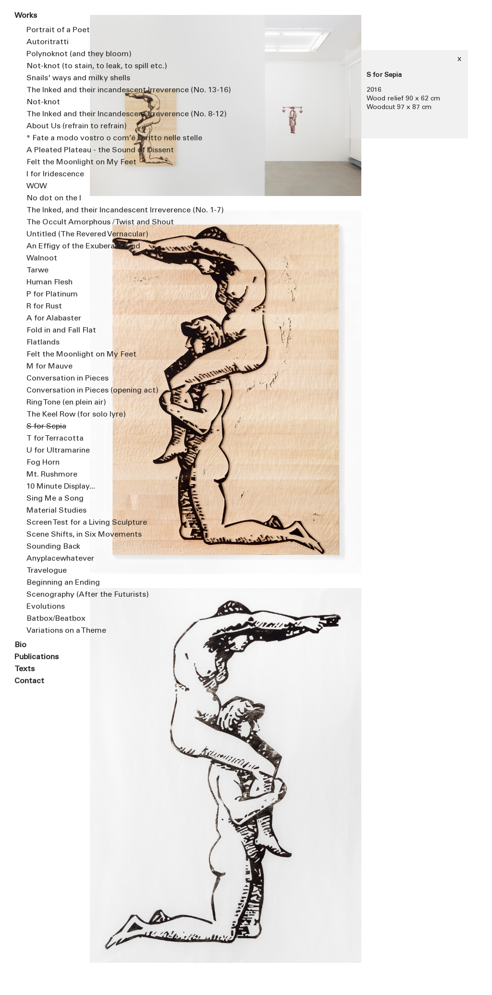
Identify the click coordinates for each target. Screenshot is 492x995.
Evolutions (45, 607)
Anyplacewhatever (58, 559)
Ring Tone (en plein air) (58, 402)
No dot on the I (53, 198)
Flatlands (43, 342)
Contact (29, 681)
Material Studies (56, 511)
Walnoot (41, 258)
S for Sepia (46, 426)
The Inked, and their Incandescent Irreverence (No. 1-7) (58, 210)
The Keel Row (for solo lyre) (58, 414)
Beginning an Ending (58, 583)
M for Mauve (49, 366)
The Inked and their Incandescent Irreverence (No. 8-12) (58, 114)
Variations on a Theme (58, 631)
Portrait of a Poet (58, 30)
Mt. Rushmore (51, 475)
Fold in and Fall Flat (58, 330)
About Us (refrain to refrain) (58, 126)
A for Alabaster (53, 318)
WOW (36, 186)
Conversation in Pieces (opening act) (58, 390)
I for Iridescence (55, 174)
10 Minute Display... (58, 487)
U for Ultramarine (58, 451)
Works (25, 16)
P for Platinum (52, 294)
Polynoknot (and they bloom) (58, 54)
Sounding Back (53, 547)
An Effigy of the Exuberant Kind (58, 246)
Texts (24, 669)
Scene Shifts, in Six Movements (58, 535)
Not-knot (43, 102)
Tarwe (37, 270)
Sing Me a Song (55, 499)
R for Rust (44, 306)
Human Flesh (49, 282)
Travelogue (46, 571)
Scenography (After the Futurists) (58, 595)
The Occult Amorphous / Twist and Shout (58, 222)
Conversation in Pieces (58, 378)
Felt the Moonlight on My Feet (58, 162)
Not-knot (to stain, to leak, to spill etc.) (58, 66)
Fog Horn (43, 463)
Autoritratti (47, 42)
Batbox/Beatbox (56, 619)
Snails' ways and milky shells (58, 78)
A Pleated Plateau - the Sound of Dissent (58, 150)
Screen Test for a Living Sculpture (58, 523)
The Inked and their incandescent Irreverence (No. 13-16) (58, 90)
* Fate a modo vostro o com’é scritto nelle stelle (58, 138)
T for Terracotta (55, 438)
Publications (36, 657)
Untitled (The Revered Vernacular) (58, 234)
